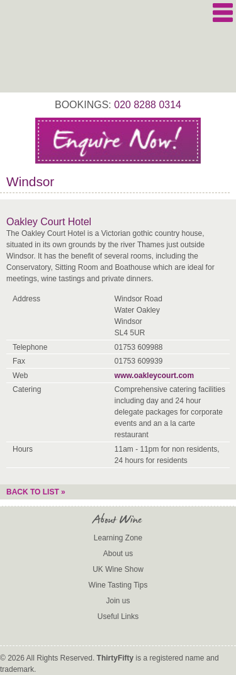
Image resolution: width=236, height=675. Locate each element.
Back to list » (35, 492)
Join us (118, 600)
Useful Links (118, 616)
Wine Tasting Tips (118, 585)
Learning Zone (118, 537)
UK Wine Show (118, 569)
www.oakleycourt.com (154, 375)
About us (118, 553)
